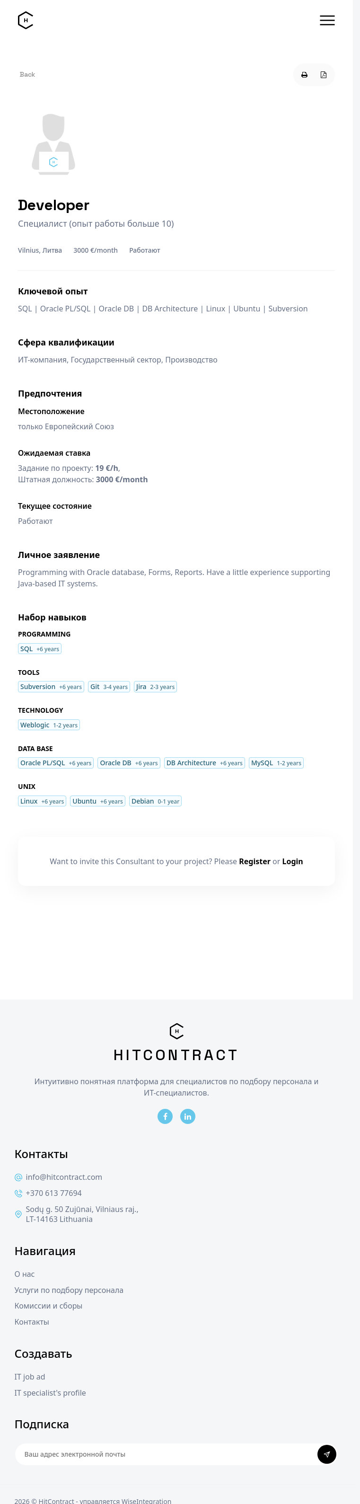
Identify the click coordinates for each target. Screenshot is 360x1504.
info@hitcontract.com (59, 1177)
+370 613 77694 (48, 1193)
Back (27, 74)
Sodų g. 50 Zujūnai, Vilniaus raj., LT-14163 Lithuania (77, 1214)
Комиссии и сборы (49, 1306)
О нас (25, 1274)
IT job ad (30, 1377)
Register (255, 861)
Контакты (32, 1322)
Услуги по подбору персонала (69, 1290)
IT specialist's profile (50, 1393)
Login (292, 861)
